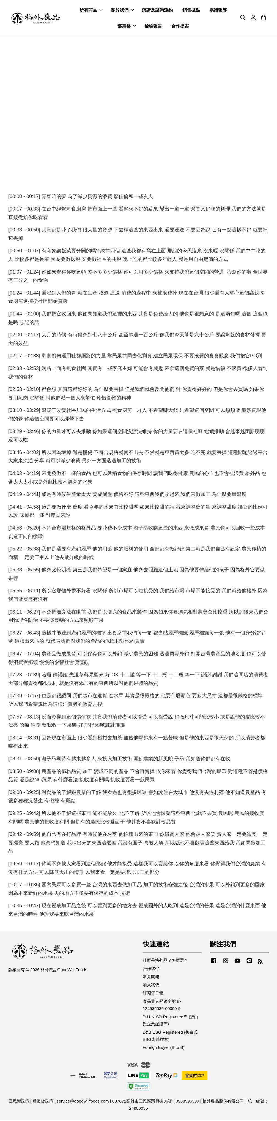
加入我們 (151, 985)
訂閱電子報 (153, 994)
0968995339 (187, 1102)
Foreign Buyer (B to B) (164, 1048)
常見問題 (151, 977)
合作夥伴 (151, 969)
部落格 (126, 26)
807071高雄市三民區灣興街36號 (142, 1102)
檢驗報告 (153, 26)
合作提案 (180, 26)
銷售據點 (191, 10)
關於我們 (122, 10)
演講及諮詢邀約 (157, 10)
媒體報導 (218, 10)
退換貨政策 (42, 1102)
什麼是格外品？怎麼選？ (165, 961)
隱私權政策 (19, 1102)
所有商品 (91, 10)
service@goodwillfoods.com (83, 1102)
